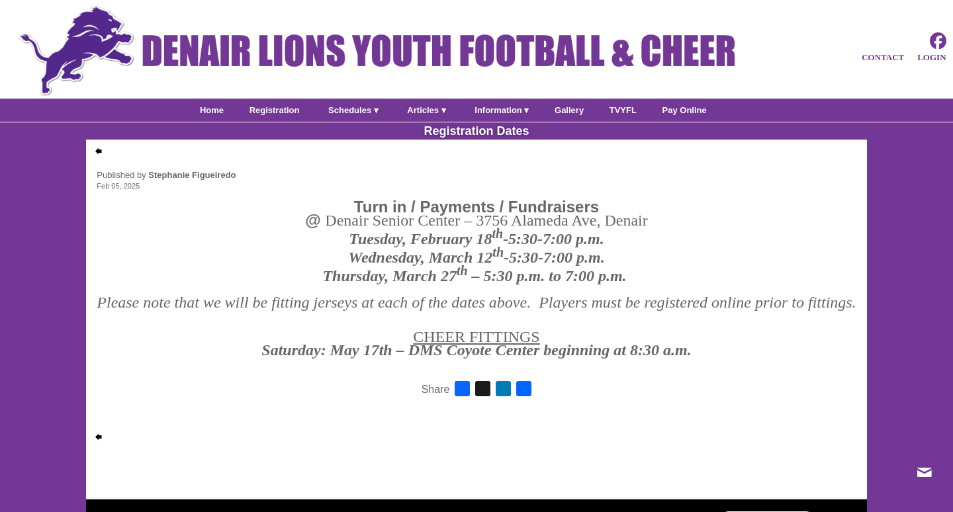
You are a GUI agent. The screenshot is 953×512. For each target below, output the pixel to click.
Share (436, 389)
